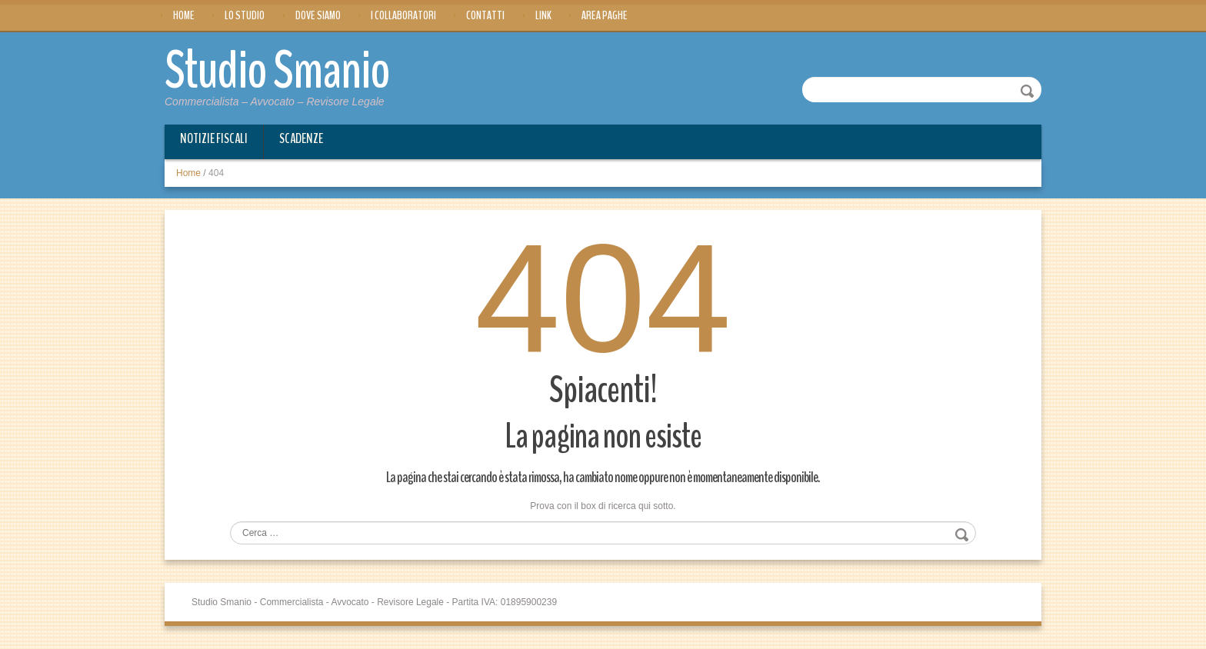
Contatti (485, 15)
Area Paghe (604, 15)
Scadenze (301, 138)
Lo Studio (245, 15)
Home (184, 15)
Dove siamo (318, 15)
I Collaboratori (403, 15)
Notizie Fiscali (214, 138)
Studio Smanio (277, 71)
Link (543, 15)
